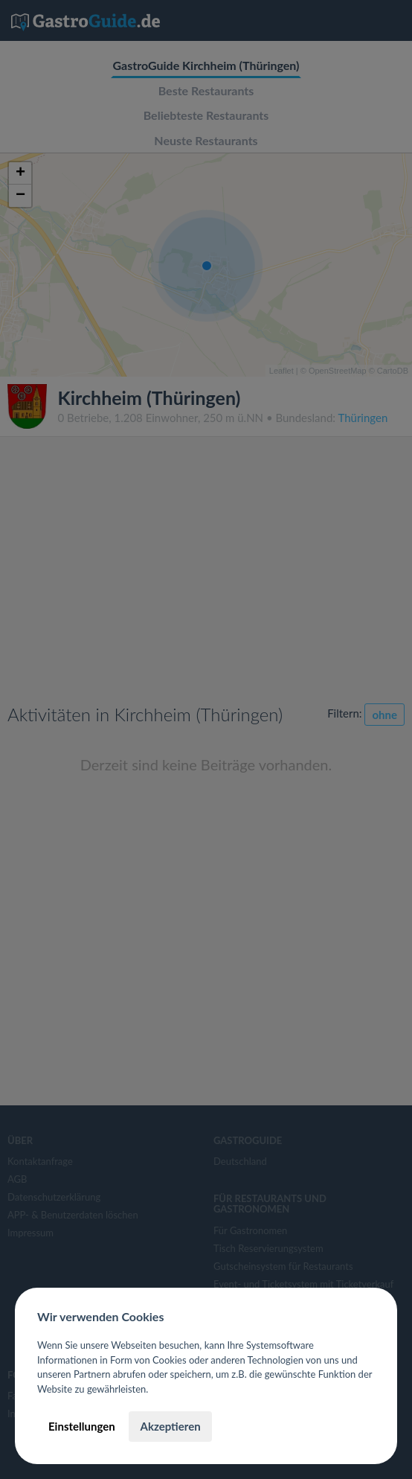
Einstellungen (81, 1426)
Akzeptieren (170, 1426)
